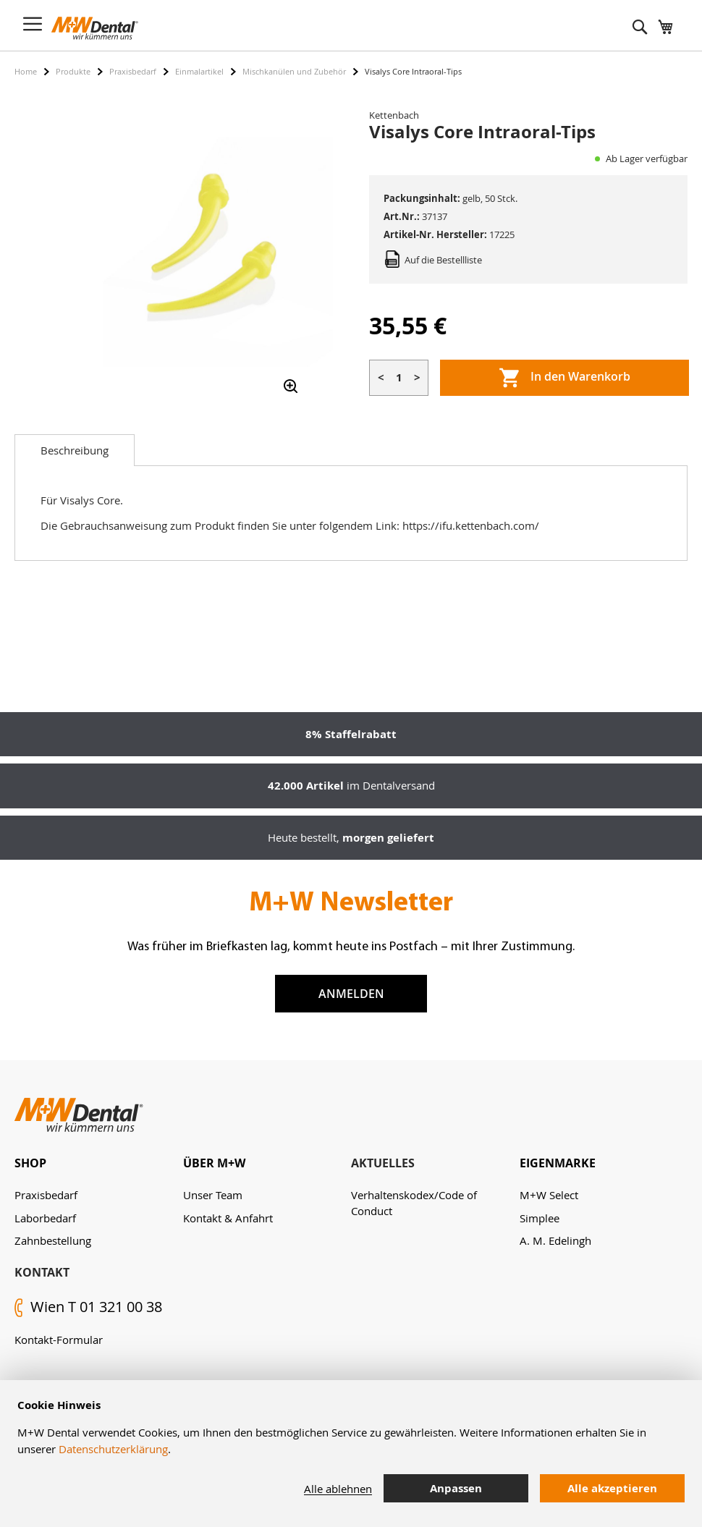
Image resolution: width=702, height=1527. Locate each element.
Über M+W (214, 1163)
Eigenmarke (558, 1163)
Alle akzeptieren (612, 1488)
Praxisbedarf (132, 71)
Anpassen (456, 1488)
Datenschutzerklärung (113, 1449)
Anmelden (351, 994)
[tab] (74, 450)
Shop (30, 1163)
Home (25, 71)
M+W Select (549, 1195)
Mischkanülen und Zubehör (294, 71)
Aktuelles (383, 1163)
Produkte (73, 71)
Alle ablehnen (338, 1488)
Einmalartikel (199, 71)
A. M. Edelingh (555, 1240)
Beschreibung (75, 450)
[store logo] (94, 28)
